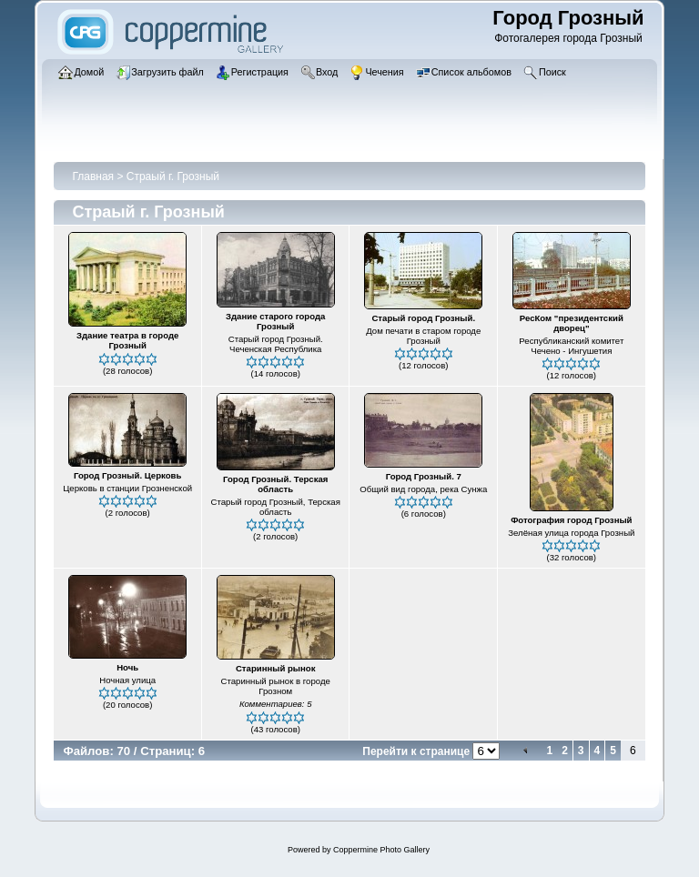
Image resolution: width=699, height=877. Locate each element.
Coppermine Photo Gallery (381, 849)
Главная (93, 176)
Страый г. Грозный (173, 176)
